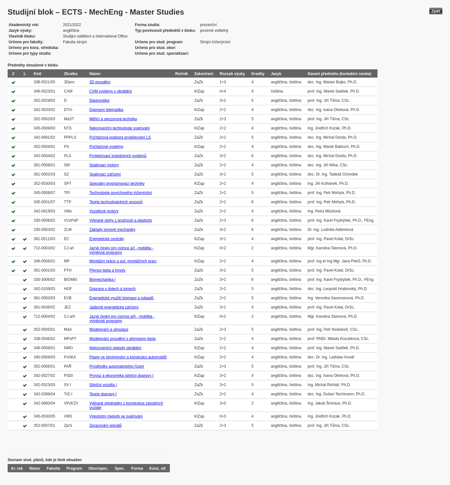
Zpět (436, 11)
